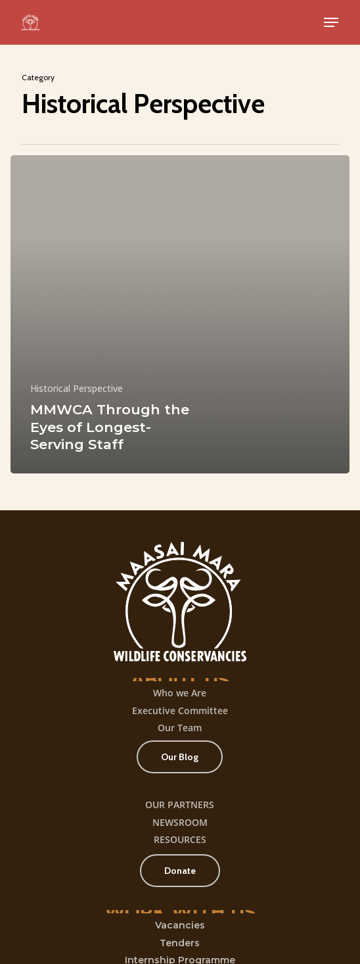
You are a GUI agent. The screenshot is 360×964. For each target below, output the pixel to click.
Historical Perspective (76, 388)
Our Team (180, 727)
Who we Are (179, 693)
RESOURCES (180, 839)
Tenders (180, 943)
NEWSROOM (180, 822)
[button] (331, 22)
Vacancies (180, 925)
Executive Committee (180, 710)
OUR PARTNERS (179, 804)
